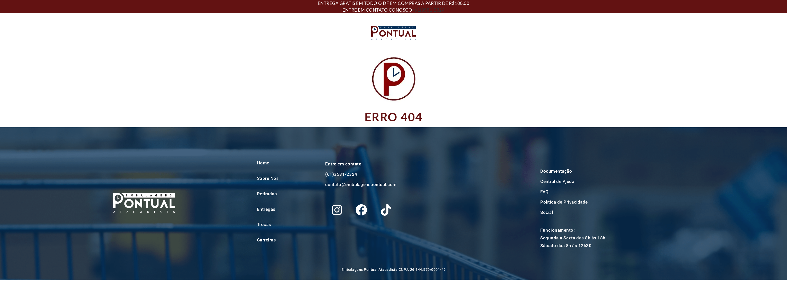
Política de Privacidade (564, 202)
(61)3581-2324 (429, 10)
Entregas (266, 209)
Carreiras (266, 239)
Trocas (264, 224)
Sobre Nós (268, 178)
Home (263, 162)
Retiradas (267, 193)
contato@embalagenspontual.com (361, 184)
